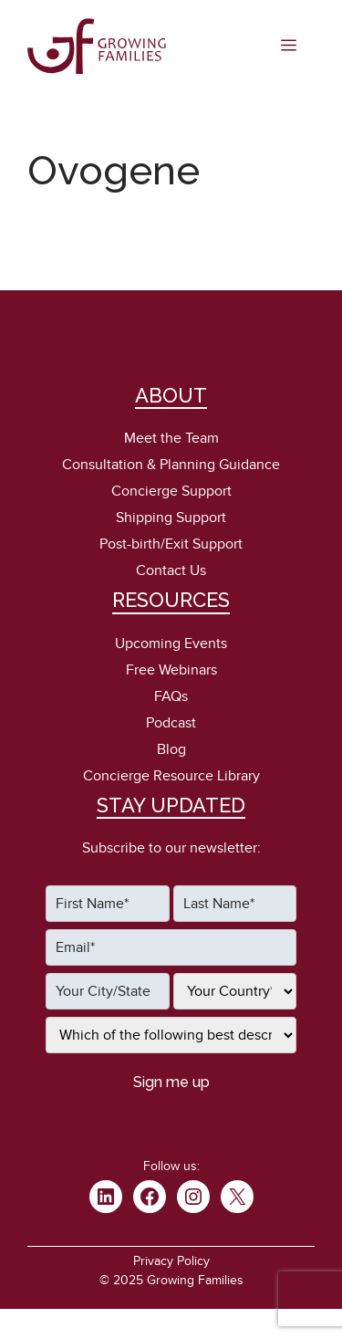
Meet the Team (171, 438)
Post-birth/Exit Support (171, 544)
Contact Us (171, 570)
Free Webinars (171, 670)
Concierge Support (171, 491)
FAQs (171, 696)
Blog (171, 749)
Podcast (171, 723)
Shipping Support (171, 517)
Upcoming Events (171, 643)
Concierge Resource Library (171, 776)
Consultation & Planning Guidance (171, 464)
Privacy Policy (171, 1261)
